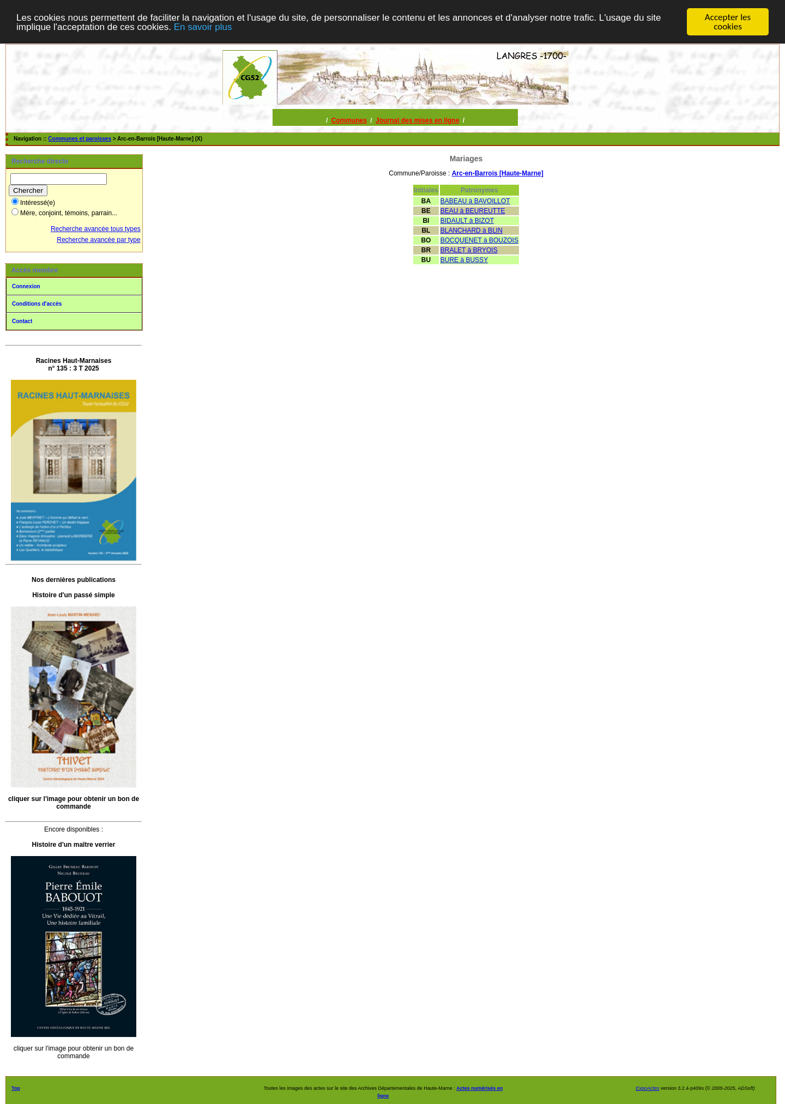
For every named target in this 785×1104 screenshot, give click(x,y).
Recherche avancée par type (98, 240)
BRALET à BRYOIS (469, 250)
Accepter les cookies (728, 21)
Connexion (26, 286)
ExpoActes (647, 1088)
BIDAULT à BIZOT (467, 221)
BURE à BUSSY (464, 260)
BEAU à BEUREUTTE (472, 211)
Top (15, 1088)
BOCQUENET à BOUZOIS (479, 240)
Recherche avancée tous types (96, 229)
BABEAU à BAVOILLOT (475, 201)
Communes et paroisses (79, 139)
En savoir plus (203, 26)
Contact (22, 321)
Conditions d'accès (37, 304)
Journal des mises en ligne (417, 120)
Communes (349, 120)
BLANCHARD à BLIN (471, 230)
